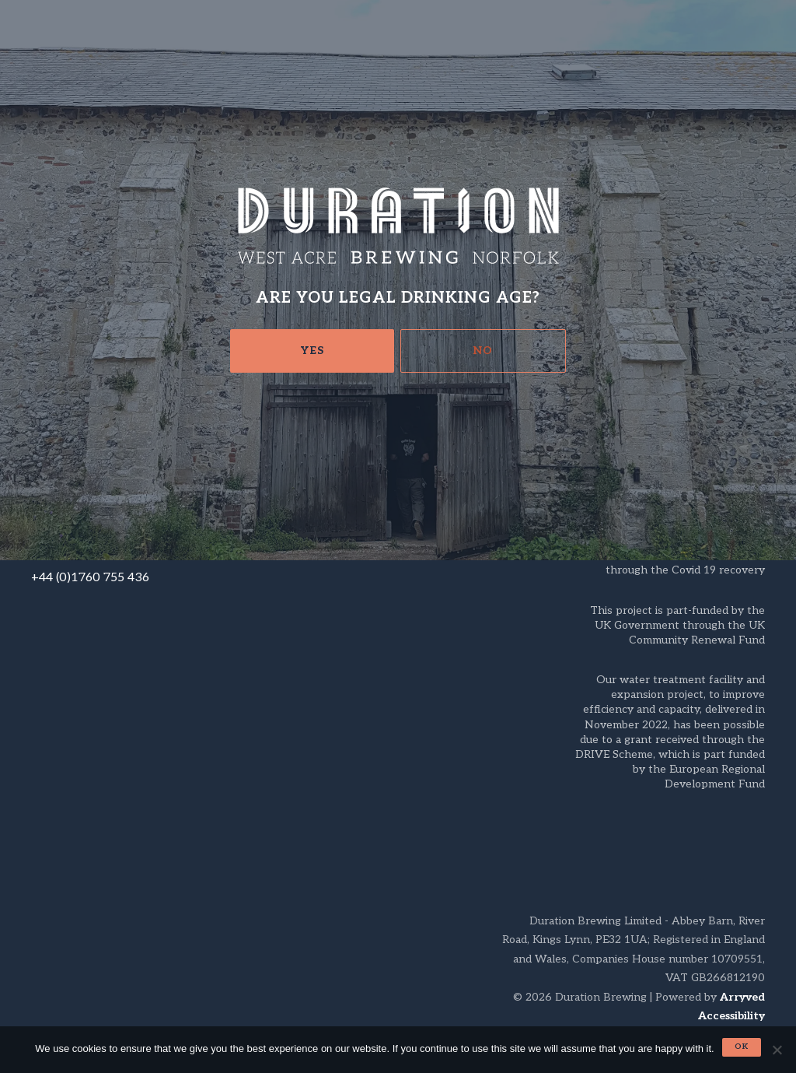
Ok (742, 1046)
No (483, 350)
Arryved (742, 997)
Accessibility (731, 1015)
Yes (312, 350)
